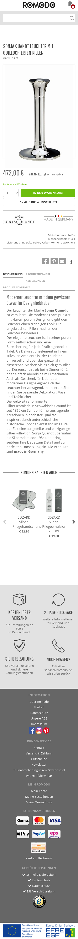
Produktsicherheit (16, 287)
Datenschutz (39, 713)
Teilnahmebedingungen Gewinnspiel (39, 770)
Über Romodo (39, 702)
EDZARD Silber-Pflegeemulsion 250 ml (54, 524)
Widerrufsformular (39, 776)
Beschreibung (13, 274)
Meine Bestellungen (39, 797)
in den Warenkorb (48, 193)
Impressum (39, 724)
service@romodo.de (58, 670)
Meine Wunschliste (39, 802)
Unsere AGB (39, 718)
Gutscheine (39, 759)
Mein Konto (39, 791)
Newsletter (39, 764)
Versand (57, 623)
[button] (70, 4)
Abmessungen (35, 281)
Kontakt (39, 748)
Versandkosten (55, 174)
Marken (39, 707)
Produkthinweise (38, 274)
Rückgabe (58, 626)
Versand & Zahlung (39, 753)
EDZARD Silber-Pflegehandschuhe (27, 522)
